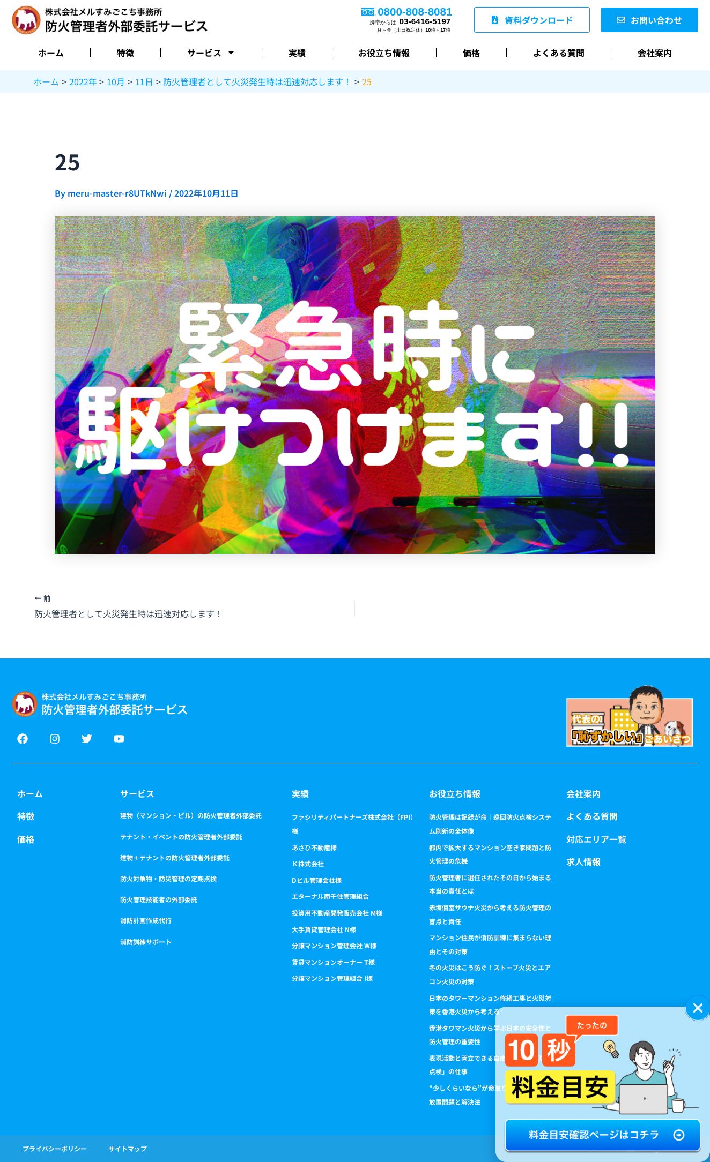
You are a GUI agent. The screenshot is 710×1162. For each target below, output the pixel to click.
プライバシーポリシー (55, 1148)
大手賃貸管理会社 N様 (324, 929)
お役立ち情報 (384, 52)
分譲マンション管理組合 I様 (332, 978)
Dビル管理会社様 (317, 879)
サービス (211, 52)
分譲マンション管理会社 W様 (334, 945)
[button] (698, 1008)
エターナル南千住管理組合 (330, 896)
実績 (297, 52)
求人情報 (583, 861)
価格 (471, 52)
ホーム (51, 52)
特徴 (125, 52)
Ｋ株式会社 (308, 863)
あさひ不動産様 (314, 847)
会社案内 (655, 52)
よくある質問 (559, 52)
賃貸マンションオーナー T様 (333, 961)
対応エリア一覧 (596, 839)
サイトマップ (127, 1148)
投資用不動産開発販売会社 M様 (337, 912)
